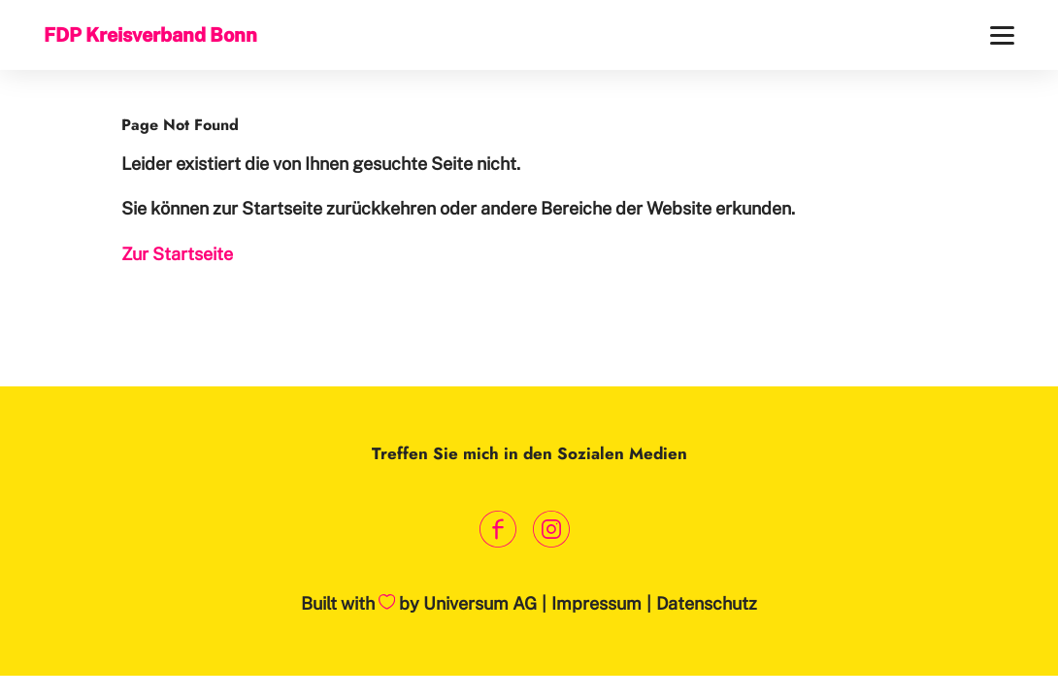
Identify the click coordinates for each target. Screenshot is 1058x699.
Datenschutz (706, 603)
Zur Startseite (177, 254)
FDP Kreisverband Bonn (150, 34)
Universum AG (480, 603)
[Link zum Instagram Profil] (551, 529)
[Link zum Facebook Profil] (497, 529)
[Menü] (1002, 35)
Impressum (596, 603)
